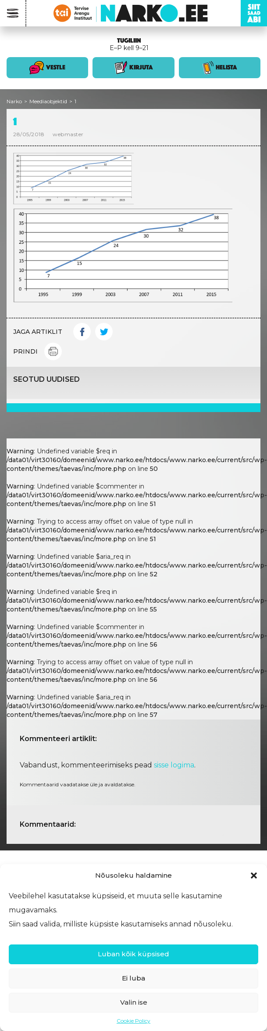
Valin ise (133, 1002)
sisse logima (174, 765)
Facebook (82, 331)
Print (53, 351)
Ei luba (133, 978)
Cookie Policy (133, 1020)
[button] (253, 875)
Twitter (104, 331)
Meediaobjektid (48, 101)
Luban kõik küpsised (133, 954)
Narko (14, 101)
